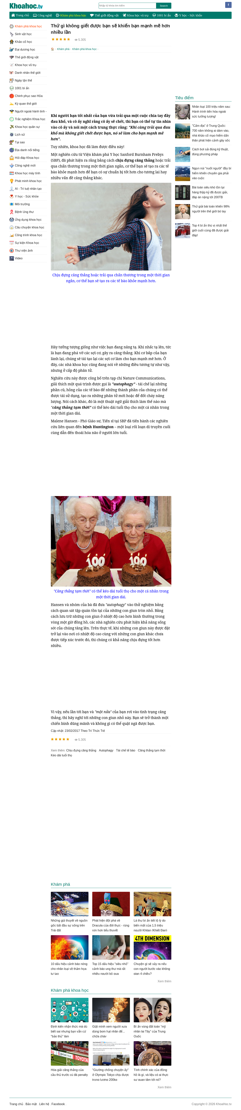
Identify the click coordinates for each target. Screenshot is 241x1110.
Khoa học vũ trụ (136, 15)
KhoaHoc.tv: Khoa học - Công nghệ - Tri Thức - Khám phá (30, 6)
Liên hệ (44, 1103)
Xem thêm (164, 980)
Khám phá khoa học (71, 15)
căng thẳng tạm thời (151, 750)
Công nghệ (42, 15)
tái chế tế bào (125, 750)
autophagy (106, 750)
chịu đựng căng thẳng (81, 750)
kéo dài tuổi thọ (61, 755)
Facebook (58, 1103)
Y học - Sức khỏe (188, 15)
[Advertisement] (111, 82)
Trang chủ (20, 15)
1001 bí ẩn (161, 15)
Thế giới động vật (104, 15)
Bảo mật (31, 1103)
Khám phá (63, 49)
